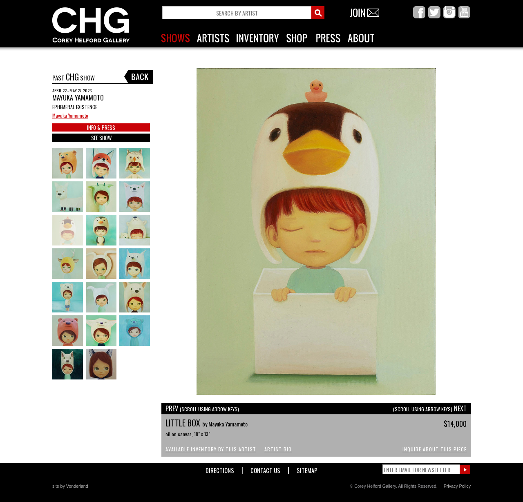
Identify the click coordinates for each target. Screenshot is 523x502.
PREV (202, 408)
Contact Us (265, 468)
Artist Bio (278, 449)
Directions (220, 468)
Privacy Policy (457, 486)
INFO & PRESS (101, 127)
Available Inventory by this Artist (210, 449)
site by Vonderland (70, 486)
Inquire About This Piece (434, 449)
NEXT (430, 408)
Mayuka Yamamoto (70, 115)
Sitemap (307, 468)
